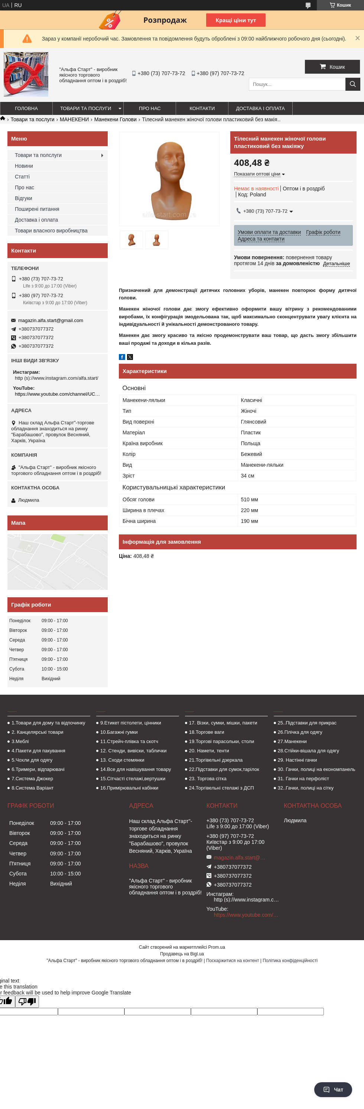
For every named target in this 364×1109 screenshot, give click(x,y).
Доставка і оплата (260, 108)
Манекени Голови (115, 119)
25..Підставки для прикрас (307, 723)
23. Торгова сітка (208, 778)
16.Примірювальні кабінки (129, 788)
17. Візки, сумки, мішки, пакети (223, 723)
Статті (22, 177)
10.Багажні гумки (119, 732)
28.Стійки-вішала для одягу (308, 750)
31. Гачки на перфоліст (303, 778)
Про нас (150, 108)
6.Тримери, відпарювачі (38, 769)
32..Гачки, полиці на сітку (306, 788)
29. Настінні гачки (297, 760)
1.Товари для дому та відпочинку (48, 723)
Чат (333, 1089)
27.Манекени (292, 741)
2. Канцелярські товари (37, 732)
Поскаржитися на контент (232, 960)
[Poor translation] (27, 1002)
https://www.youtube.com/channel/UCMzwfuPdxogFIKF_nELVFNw (58, 394)
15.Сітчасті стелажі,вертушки (132, 778)
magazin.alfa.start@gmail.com (50, 320)
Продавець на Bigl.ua (182, 954)
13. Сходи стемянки (122, 760)
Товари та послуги (85, 108)
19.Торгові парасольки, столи (221, 741)
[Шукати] (352, 84)
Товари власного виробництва (51, 231)
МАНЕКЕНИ (74, 119)
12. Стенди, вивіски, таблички (133, 750)
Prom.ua (216, 947)
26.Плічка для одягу (300, 732)
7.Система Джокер (32, 778)
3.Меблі (20, 741)
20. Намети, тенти (209, 750)
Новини (24, 166)
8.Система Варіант (32, 788)
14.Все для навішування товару (135, 769)
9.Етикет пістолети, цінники (130, 723)
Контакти (202, 108)
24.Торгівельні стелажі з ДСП (221, 788)
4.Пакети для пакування (38, 750)
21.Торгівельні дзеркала (216, 760)
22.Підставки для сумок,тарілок (224, 769)
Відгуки (23, 198)
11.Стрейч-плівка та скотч (129, 741)
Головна (26, 108)
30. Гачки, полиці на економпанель (316, 769)
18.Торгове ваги (206, 732)
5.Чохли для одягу (32, 760)
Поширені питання (37, 209)
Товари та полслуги (38, 155)
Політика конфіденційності (290, 960)
